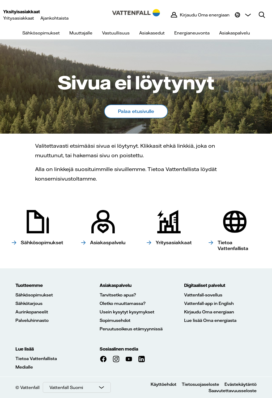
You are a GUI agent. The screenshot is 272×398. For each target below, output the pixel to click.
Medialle (24, 367)
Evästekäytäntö (240, 384)
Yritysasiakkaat (18, 18)
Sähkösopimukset (41, 33)
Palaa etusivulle (136, 111)
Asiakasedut (152, 33)
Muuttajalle (80, 33)
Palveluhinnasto (32, 320)
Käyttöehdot (163, 384)
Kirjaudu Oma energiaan (209, 311)
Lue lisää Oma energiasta (210, 320)
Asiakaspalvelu (234, 33)
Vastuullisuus (116, 33)
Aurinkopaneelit (31, 311)
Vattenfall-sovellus (203, 295)
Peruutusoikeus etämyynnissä (131, 328)
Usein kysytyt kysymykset (127, 311)
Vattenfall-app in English (209, 303)
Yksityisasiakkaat (21, 11)
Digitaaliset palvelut (204, 285)
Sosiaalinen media (119, 349)
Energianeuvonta (192, 33)
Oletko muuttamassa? (123, 303)
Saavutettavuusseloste (233, 390)
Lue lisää (24, 349)
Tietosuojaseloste (200, 384)
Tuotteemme (29, 285)
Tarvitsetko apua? (118, 295)
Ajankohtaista (54, 18)
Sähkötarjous (28, 303)
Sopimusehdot (115, 320)
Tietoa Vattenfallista (36, 358)
